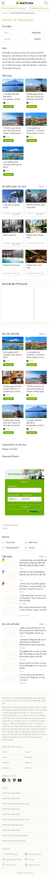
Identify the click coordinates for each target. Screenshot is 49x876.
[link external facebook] (4, 781)
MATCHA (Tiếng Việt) (11, 830)
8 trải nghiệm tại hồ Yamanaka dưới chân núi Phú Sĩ (12, 164)
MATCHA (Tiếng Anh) (11, 798)
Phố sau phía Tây (9, 235)
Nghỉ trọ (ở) (31, 542)
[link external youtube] (20, 781)
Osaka (27, 752)
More (42, 186)
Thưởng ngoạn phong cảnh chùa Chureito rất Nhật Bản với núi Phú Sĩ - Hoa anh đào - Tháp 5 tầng (35, 99)
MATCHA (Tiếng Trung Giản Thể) (15, 820)
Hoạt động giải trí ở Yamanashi (13, 8)
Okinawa (28, 763)
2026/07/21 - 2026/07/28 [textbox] (19, 499)
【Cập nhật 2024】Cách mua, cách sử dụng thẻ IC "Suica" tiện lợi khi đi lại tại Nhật (32, 598)
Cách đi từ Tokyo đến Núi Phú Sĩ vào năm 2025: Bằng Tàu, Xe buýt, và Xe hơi (32, 677)
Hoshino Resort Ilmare (11, 265)
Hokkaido (28, 757)
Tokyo (4, 752)
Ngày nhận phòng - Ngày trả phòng (20, 495)
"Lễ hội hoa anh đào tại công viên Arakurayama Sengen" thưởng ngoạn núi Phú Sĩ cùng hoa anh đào (12, 133)
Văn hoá (30, 548)
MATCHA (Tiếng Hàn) (11, 814)
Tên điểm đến (12, 486)
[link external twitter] (9, 781)
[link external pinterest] (15, 781)
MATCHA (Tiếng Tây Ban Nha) (14, 841)
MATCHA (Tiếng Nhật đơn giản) (15, 835)
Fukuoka (5, 763)
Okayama (28, 768)
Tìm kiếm (24, 507)
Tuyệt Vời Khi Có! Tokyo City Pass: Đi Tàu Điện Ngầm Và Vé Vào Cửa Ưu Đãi (33, 665)
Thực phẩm (8, 542)
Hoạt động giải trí (11, 548)
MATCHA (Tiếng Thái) (11, 809)
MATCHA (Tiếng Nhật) (11, 793)
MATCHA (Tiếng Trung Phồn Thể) (15, 804)
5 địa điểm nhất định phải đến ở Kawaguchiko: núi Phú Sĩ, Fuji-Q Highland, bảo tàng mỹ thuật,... (12, 99)
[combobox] (25, 490)
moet (8, 102)
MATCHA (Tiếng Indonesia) (13, 825)
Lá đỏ (5, 528)
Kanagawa (6, 768)
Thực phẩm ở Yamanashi (38, 8)
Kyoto (4, 757)
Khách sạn (24, 482)
